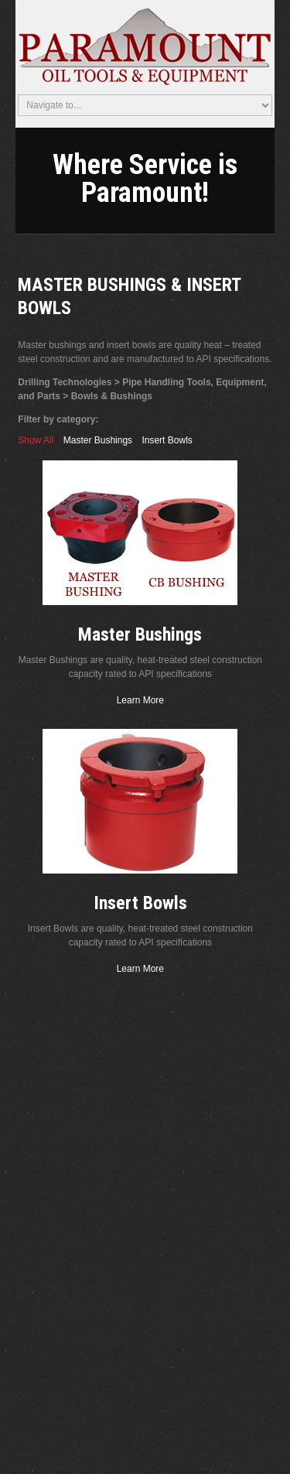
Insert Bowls (167, 440)
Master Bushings (97, 440)
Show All (35, 440)
